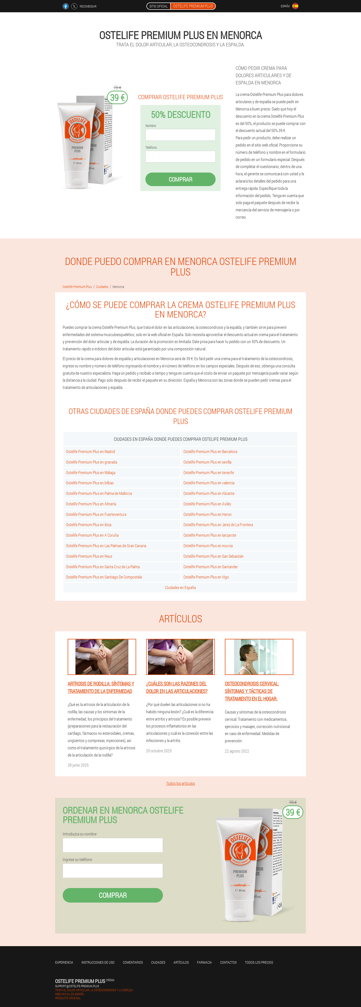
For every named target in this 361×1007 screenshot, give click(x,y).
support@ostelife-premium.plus (77, 986)
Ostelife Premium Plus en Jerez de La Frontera (218, 524)
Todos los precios (259, 962)
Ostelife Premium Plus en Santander (211, 566)
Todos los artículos (180, 783)
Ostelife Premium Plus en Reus (89, 556)
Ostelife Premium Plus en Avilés (207, 503)
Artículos (181, 962)
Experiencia (64, 962)
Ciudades (158, 962)
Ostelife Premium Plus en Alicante (209, 493)
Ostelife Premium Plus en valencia (209, 482)
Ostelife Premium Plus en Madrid (90, 451)
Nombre (150, 125)
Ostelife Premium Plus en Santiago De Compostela (104, 577)
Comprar (180, 179)
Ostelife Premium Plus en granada (91, 462)
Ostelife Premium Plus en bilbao (90, 482)
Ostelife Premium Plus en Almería (91, 503)
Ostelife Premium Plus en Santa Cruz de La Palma (103, 566)
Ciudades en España (180, 587)
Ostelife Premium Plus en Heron (208, 514)
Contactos (228, 962)
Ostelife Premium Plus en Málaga (90, 472)
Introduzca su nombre (80, 834)
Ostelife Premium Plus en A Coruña (92, 535)
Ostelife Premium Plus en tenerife (209, 472)
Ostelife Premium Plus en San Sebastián (214, 556)
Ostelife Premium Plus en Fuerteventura (96, 514)
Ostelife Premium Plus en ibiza (88, 524)
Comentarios (133, 962)
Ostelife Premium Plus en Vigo (206, 577)
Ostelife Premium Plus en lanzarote (210, 535)
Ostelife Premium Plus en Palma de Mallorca (99, 493)
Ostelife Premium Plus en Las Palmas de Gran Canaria (106, 545)
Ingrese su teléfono (77, 859)
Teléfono (151, 147)
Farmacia (204, 962)
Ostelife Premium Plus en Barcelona (210, 451)
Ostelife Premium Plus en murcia (208, 545)
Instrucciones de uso (98, 962)
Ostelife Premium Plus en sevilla (207, 462)
